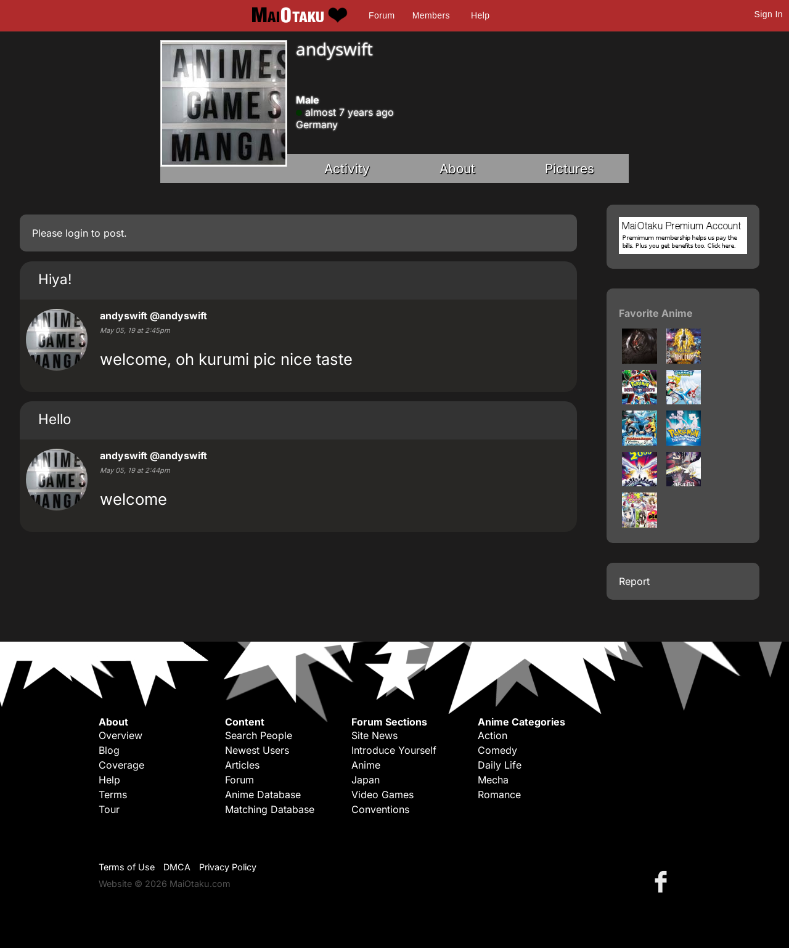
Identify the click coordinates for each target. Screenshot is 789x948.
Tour (109, 809)
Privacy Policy (227, 867)
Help (480, 15)
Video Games (382, 794)
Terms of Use (127, 867)
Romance (499, 794)
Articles (242, 765)
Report (634, 581)
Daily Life (499, 765)
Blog (109, 750)
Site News (374, 735)
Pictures (569, 168)
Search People (258, 735)
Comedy (497, 750)
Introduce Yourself (393, 750)
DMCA (176, 867)
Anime (365, 765)
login (76, 233)
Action (492, 735)
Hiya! (55, 279)
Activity (347, 168)
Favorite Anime (656, 313)
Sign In (768, 14)
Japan (365, 780)
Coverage (121, 765)
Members (431, 15)
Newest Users (257, 750)
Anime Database (263, 794)
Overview (120, 735)
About (457, 168)
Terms (113, 794)
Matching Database (269, 809)
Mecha (493, 780)
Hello (54, 419)
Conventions (380, 809)
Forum (381, 15)
